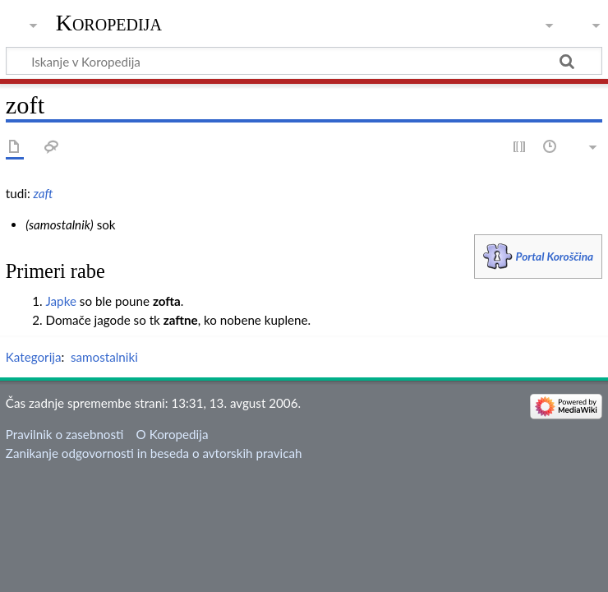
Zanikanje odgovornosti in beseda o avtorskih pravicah (154, 453)
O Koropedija (172, 434)
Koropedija (109, 22)
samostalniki (104, 356)
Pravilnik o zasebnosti (65, 434)
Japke (60, 301)
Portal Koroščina (555, 256)
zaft (43, 193)
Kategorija (34, 356)
